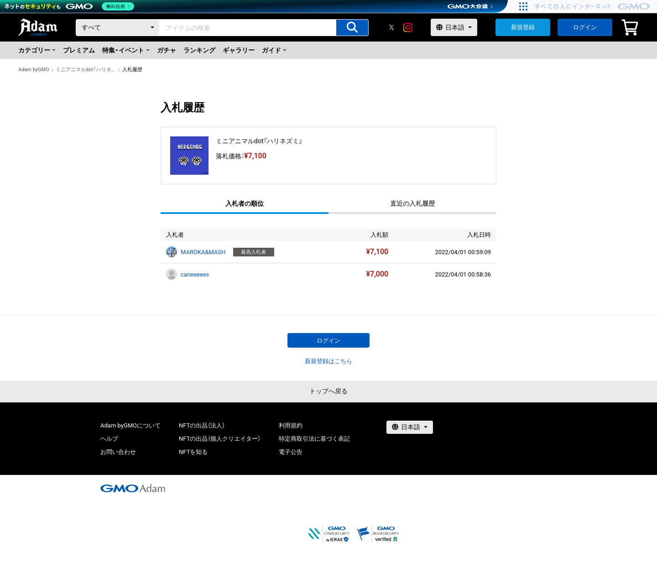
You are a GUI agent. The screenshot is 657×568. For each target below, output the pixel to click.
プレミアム (79, 50)
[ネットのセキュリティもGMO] (70, 6)
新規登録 (523, 27)
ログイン (585, 27)
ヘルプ (109, 438)
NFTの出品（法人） (202, 425)
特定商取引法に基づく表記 (314, 438)
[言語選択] (454, 27)
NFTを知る (193, 451)
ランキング (199, 50)
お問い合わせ (118, 451)
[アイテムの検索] (352, 27)
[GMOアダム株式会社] (132, 488)
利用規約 (290, 425)
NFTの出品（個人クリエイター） (220, 438)
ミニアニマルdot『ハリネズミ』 (86, 70)
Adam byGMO (33, 70)
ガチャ (166, 50)
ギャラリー (239, 50)
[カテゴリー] (118, 27)
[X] (391, 27)
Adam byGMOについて (130, 425)
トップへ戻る (328, 391)
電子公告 (290, 451)
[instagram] (407, 27)
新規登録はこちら (328, 361)
